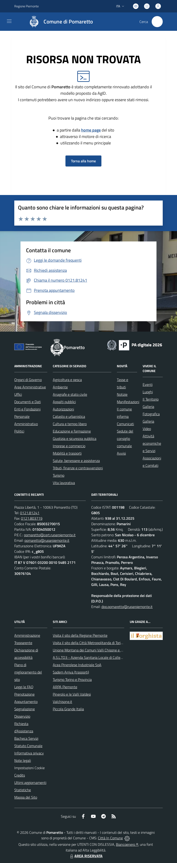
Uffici (18, 394)
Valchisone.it (62, 701)
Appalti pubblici (64, 401)
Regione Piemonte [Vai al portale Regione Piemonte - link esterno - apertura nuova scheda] (26, 6)
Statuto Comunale (28, 745)
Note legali (22, 760)
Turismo (58, 475)
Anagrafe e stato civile (70, 394)
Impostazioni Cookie (29, 768)
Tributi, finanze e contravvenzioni (78, 468)
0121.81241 (29, 513)
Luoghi (148, 392)
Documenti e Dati (27, 401)
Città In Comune (110, 838)
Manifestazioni (128, 401)
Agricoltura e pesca (67, 379)
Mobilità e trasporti (67, 453)
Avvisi (121, 453)
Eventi (148, 384)
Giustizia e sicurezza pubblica (74, 438)
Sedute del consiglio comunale (125, 438)
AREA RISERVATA (86, 856)
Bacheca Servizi (26, 738)
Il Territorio (151, 399)
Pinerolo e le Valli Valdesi (72, 694)
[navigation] (9, 21)
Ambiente (60, 387)
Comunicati (125, 424)
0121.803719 (31, 518)
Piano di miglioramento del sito (28, 672)
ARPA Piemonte (65, 687)
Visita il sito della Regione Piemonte (80, 635)
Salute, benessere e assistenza (76, 460)
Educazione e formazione (72, 431)
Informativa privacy (29, 753)
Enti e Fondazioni (27, 409)
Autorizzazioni (63, 409)
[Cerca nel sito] (157, 21)
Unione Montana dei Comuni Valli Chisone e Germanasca (96, 650)
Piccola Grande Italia (68, 709)
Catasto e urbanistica (69, 416)
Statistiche (22, 790)
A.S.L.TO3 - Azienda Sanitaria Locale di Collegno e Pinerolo (97, 657)
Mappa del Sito (25, 797)
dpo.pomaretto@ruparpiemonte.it (127, 606)
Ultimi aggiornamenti (30, 782)
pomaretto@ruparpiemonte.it (46, 540)
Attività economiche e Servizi (152, 443)
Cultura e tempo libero (70, 424)
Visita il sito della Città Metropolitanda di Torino (88, 642)
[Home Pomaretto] (59, 21)
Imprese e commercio (69, 446)
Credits (19, 775)
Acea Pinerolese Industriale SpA (77, 665)
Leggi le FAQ (23, 687)
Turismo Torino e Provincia (72, 679)
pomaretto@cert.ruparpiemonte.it (50, 535)
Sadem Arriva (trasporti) (71, 672)
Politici (19, 431)
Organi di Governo (28, 379)
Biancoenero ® (127, 844)
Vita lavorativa (64, 482)
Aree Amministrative (30, 387)
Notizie (122, 394)
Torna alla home (83, 161)
